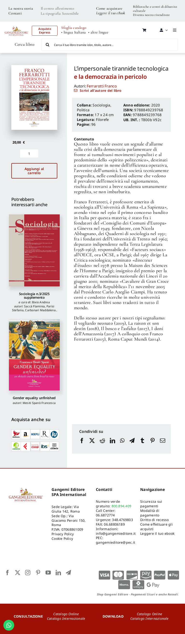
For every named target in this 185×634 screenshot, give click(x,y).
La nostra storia (20, 8)
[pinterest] (38, 572)
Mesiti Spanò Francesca (39, 403)
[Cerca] (48, 45)
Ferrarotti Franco (102, 86)
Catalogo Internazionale (66, 618)
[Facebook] (82, 445)
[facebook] (7, 572)
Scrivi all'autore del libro (100, 90)
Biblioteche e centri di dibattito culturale (155, 9)
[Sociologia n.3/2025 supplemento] (34, 250)
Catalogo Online (66, 614)
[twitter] (17, 572)
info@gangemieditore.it (116, 533)
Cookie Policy (62, 538)
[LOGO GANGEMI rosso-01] (17, 24)
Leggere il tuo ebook (157, 533)
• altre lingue (98, 32)
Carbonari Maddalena (40, 310)
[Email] (163, 445)
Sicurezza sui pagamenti (151, 503)
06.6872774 (105, 515)
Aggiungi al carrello (34, 170)
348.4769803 (122, 519)
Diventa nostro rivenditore (151, 15)
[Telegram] (132, 445)
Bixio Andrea (41, 302)
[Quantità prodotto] (29, 153)
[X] (92, 445)
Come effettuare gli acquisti (156, 526)
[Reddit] (102, 445)
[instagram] (27, 572)
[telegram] (68, 572)
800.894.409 (122, 506)
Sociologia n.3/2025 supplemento (34, 295)
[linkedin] (58, 572)
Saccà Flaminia (34, 306)
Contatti (15, 13)
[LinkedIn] (112, 445)
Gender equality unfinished (34, 398)
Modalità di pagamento (149, 512)
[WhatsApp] (122, 445)
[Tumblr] (142, 445)
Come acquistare (109, 8)
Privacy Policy (63, 534)
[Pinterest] (152, 445)
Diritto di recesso (154, 519)
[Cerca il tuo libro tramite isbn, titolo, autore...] (110, 45)
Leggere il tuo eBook (110, 13)
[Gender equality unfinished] (34, 354)
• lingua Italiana (73, 32)
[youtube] (48, 572)
